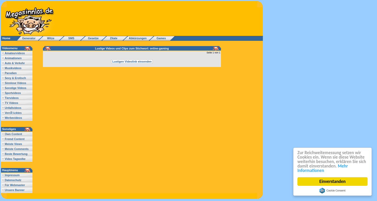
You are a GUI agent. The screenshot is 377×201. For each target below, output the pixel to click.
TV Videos (11, 102)
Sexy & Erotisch (15, 78)
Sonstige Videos (15, 88)
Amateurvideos (15, 53)
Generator (27, 38)
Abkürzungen (138, 38)
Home (6, 38)
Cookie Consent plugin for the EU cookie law (332, 190)
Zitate (112, 38)
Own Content (13, 134)
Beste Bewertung (16, 153)
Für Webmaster (15, 185)
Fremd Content (15, 139)
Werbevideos (13, 117)
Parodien (11, 73)
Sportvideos (13, 92)
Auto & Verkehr (15, 63)
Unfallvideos (13, 107)
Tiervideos (12, 97)
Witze (49, 38)
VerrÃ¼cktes (13, 112)
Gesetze (92, 38)
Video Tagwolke (15, 158)
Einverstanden (332, 181)
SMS (69, 38)
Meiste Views (13, 144)
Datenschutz (13, 180)
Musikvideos (13, 68)
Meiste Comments (17, 148)
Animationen (13, 58)
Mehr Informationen (322, 168)
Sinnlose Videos (15, 83)
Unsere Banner (15, 190)
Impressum (12, 175)
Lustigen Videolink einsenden (132, 61)
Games (160, 38)
